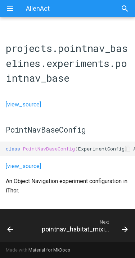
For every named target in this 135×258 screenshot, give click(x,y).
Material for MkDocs (49, 250)
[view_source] (23, 104)
